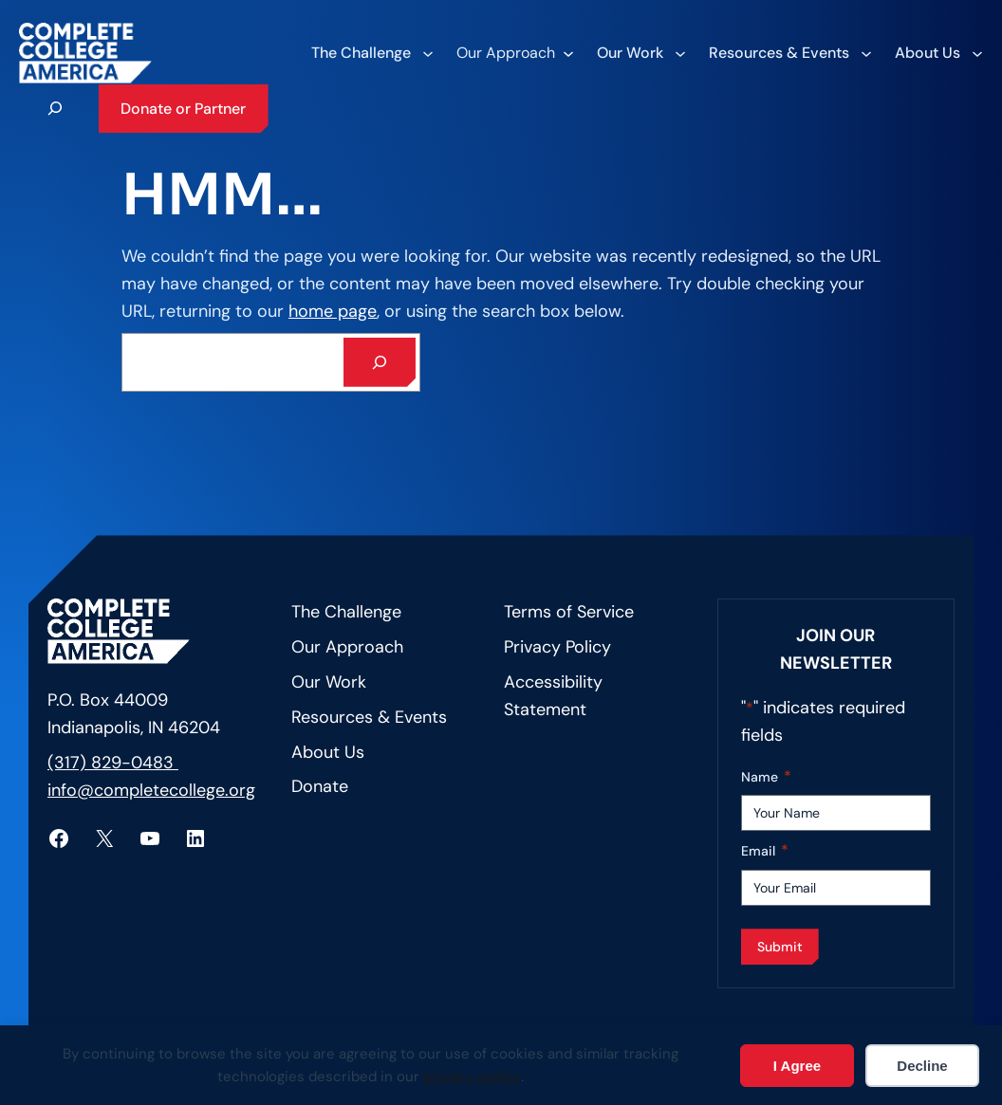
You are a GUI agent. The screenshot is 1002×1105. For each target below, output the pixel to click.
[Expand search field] (55, 108)
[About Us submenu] (938, 53)
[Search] (379, 362)
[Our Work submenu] (640, 53)
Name (766, 777)
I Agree (797, 1066)
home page (332, 311)
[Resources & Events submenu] (789, 53)
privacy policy (472, 1076)
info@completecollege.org (151, 790)
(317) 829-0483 (112, 762)
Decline (922, 1066)
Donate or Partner (183, 109)
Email (765, 851)
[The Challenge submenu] (371, 53)
